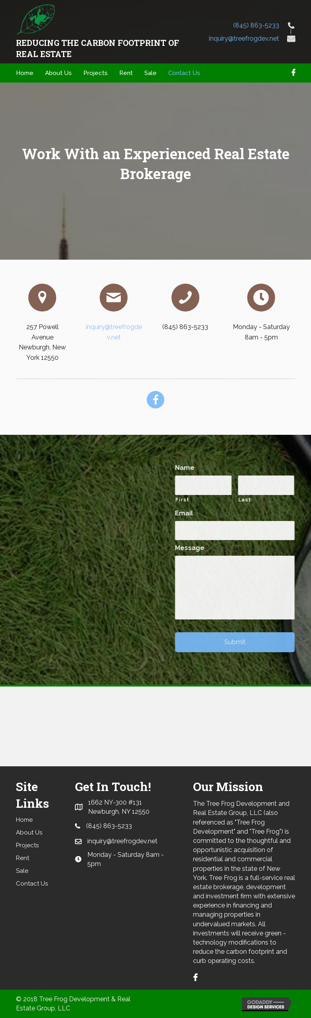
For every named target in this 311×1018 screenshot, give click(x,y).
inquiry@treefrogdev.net (244, 38)
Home (24, 819)
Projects (27, 845)
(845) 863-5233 (256, 25)
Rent (22, 858)
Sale (22, 870)
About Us (29, 832)
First (231, 500)
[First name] (252, 485)
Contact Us (32, 883)
